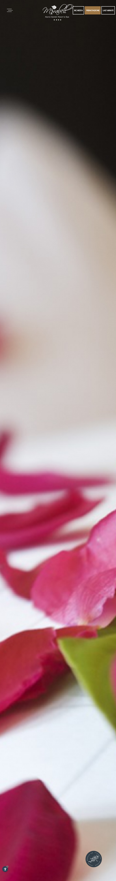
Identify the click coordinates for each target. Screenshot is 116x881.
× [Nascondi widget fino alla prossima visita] (7, 866)
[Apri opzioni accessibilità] (5, 869)
